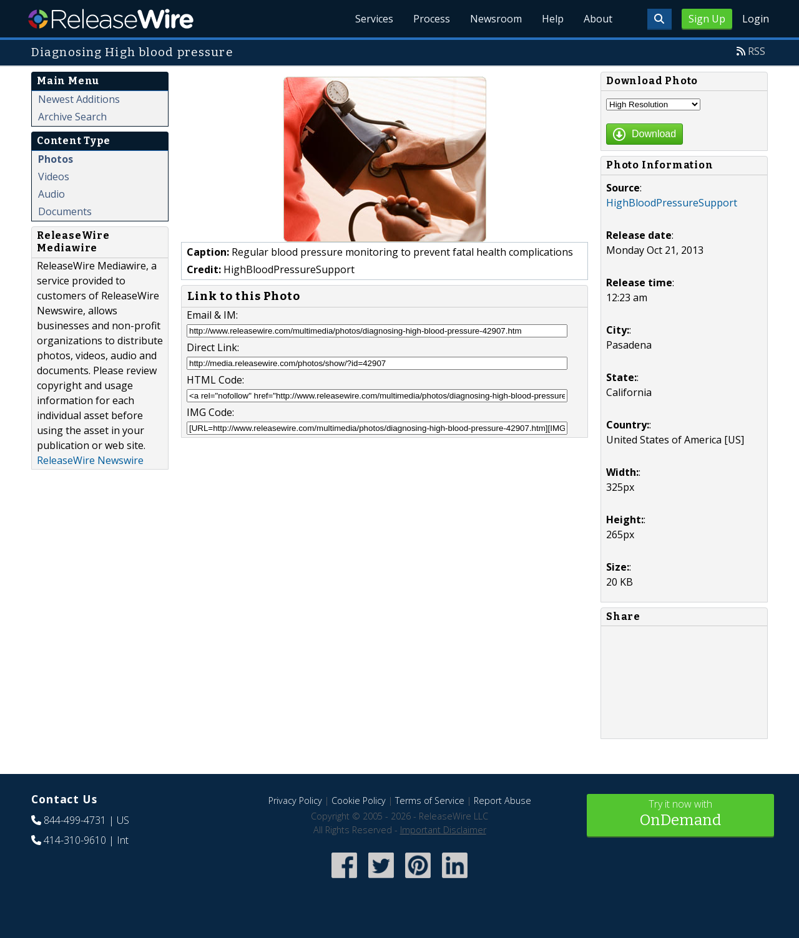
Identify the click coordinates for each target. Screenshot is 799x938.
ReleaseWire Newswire (90, 460)
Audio (51, 194)
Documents (65, 211)
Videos (53, 176)
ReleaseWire (111, 18)
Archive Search (72, 116)
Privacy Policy (295, 800)
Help (553, 19)
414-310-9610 (75, 840)
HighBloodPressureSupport (671, 203)
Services (374, 19)
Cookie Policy (358, 800)
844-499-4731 (75, 820)
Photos (55, 159)
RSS (756, 51)
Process (431, 19)
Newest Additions (79, 99)
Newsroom (496, 19)
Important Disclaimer (443, 830)
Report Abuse (502, 800)
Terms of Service (429, 800)
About (598, 19)
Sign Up (707, 19)
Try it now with (680, 814)
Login (755, 19)
